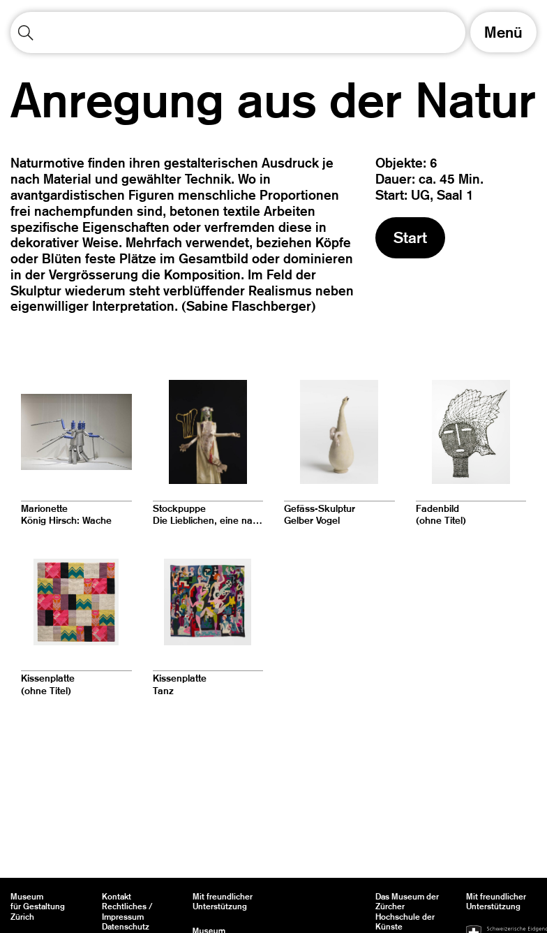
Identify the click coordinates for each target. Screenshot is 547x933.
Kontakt (116, 897)
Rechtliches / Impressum (127, 911)
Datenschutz (125, 927)
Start (410, 237)
